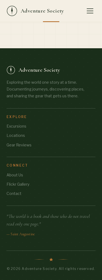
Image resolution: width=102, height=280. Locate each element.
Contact (14, 193)
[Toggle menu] (90, 11)
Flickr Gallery (18, 184)
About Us (15, 175)
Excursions (16, 126)
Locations (16, 135)
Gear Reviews (19, 145)
